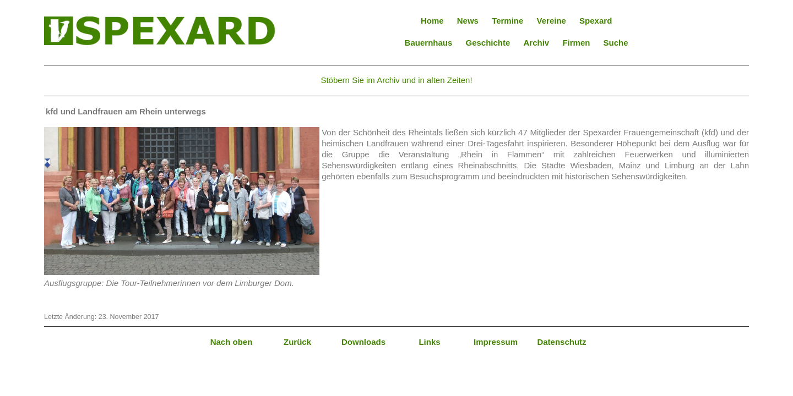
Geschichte (487, 42)
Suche (616, 42)
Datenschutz (561, 341)
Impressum (496, 341)
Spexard (595, 20)
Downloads (363, 341)
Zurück (297, 341)
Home (432, 20)
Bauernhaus (429, 42)
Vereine (551, 20)
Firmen (576, 42)
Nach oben (231, 341)
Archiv (537, 42)
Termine (507, 20)
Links (429, 341)
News (468, 20)
